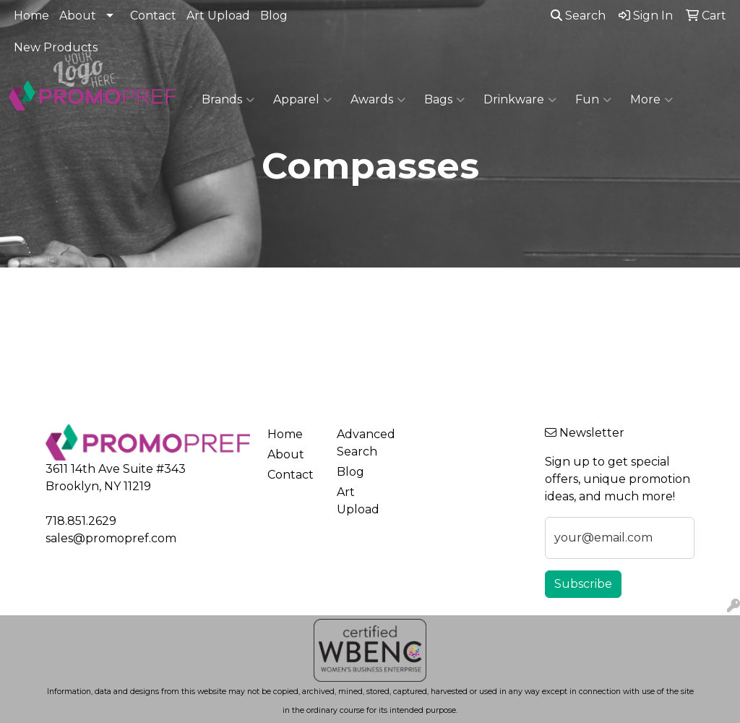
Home (31, 15)
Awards (377, 99)
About (77, 15)
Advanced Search (363, 442)
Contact (153, 15)
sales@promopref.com (111, 538)
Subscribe (583, 584)
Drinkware (519, 99)
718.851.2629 (81, 521)
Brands (228, 99)
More (651, 99)
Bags (444, 99)
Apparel (302, 99)
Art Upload (218, 15)
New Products (56, 47)
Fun (593, 99)
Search (578, 15)
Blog (274, 15)
